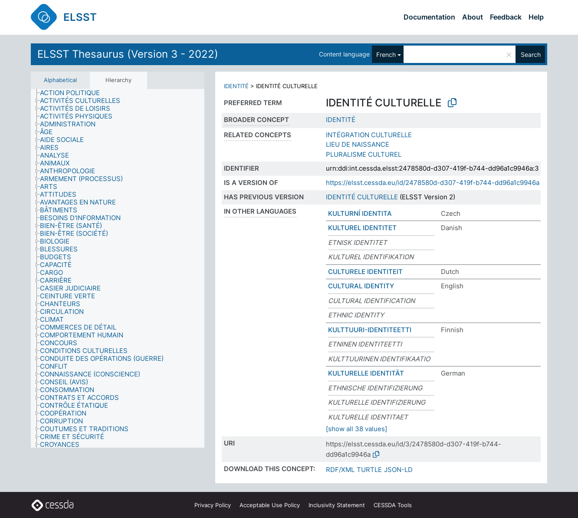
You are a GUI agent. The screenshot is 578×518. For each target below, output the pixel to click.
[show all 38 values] (356, 429)
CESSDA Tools (393, 505)
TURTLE (369, 469)
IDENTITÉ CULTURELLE (362, 197)
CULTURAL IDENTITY (361, 286)
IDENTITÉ (236, 85)
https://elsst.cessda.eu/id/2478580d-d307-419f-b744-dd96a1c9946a (432, 182)
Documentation (429, 17)
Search (531, 54)
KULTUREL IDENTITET (362, 228)
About (472, 17)
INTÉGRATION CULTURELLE (369, 135)
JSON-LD (398, 469)
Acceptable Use (270, 505)
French (386, 54)
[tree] (117, 268)
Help (536, 17)
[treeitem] (73, 93)
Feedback (506, 17)
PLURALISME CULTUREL (363, 154)
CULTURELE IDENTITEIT (365, 271)
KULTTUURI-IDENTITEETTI (369, 330)
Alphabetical (60, 79)
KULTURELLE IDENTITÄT (366, 373)
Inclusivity (337, 505)
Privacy (212, 505)
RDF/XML (340, 469)
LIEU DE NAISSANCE (357, 144)
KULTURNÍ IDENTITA (360, 213)
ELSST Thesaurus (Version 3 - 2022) (127, 54)
